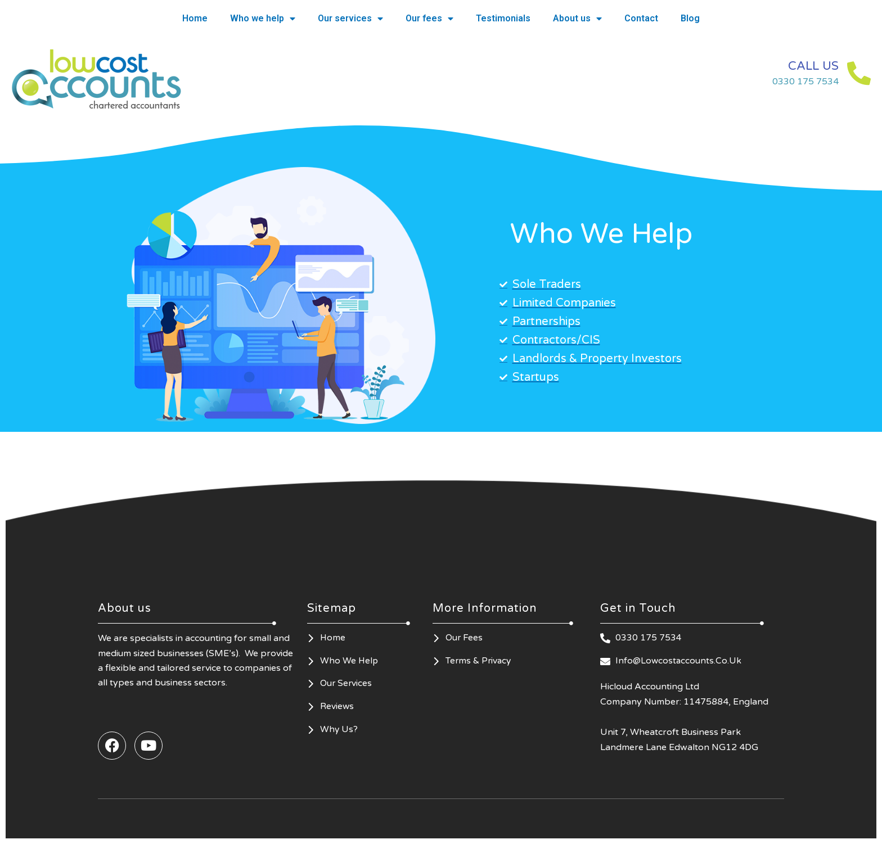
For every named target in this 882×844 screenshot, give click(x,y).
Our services (350, 18)
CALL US (806, 65)
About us (577, 18)
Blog (690, 18)
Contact (641, 18)
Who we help (262, 18)
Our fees (429, 18)
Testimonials (503, 18)
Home (195, 18)
